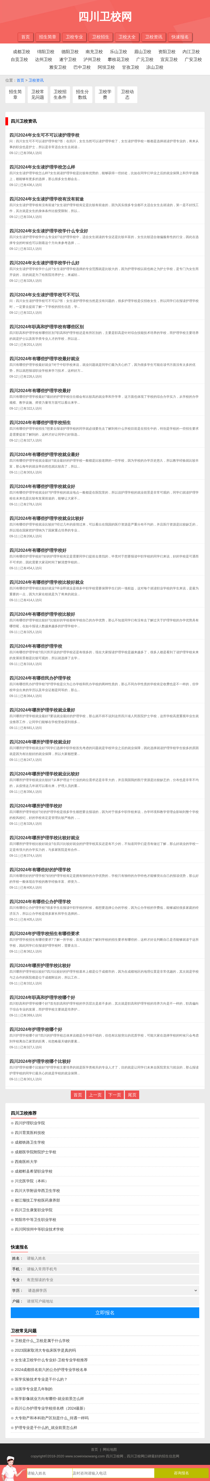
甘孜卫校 (130, 67)
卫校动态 (127, 94)
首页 (25, 37)
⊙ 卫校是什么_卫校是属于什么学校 (40, 1340)
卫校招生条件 (60, 94)
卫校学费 (105, 94)
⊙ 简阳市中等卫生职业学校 (33, 1219)
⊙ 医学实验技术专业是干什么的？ (39, 1379)
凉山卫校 (154, 67)
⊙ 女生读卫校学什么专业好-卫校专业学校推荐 (49, 1360)
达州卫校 (43, 59)
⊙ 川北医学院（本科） (30, 1181)
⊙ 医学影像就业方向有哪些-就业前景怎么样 (47, 1398)
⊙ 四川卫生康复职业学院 (31, 1210)
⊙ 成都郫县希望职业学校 (31, 1171)
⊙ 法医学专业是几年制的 (31, 1389)
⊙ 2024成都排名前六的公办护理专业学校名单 (49, 1369)
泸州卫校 (92, 59)
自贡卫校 (19, 59)
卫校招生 (100, 37)
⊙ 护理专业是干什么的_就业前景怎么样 (44, 1427)
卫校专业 (74, 37)
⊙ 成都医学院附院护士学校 (33, 1152)
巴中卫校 (82, 67)
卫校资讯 (153, 37)
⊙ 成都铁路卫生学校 (28, 1142)
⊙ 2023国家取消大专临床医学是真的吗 (43, 1350)
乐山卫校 (118, 51)
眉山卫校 (142, 51)
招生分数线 (82, 94)
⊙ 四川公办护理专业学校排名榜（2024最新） (49, 1408)
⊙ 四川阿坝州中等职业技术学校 (37, 1229)
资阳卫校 (167, 51)
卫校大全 (127, 37)
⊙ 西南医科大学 (24, 1161)
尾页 (132, 1095)
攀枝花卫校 (118, 59)
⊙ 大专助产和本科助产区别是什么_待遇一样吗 (50, 1418)
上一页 (95, 1095)
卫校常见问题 (37, 94)
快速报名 (180, 37)
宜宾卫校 (169, 59)
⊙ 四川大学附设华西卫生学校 (35, 1190)
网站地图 (110, 1449)
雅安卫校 (57, 67)
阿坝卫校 (106, 67)
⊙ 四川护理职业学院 (28, 1123)
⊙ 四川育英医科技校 (28, 1132)
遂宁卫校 (67, 59)
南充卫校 (94, 51)
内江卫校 (191, 51)
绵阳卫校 (45, 51)
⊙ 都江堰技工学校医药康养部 (35, 1200)
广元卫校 (144, 59)
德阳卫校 (70, 51)
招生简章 (47, 37)
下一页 (114, 1095)
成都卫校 (21, 51)
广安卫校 (193, 59)
